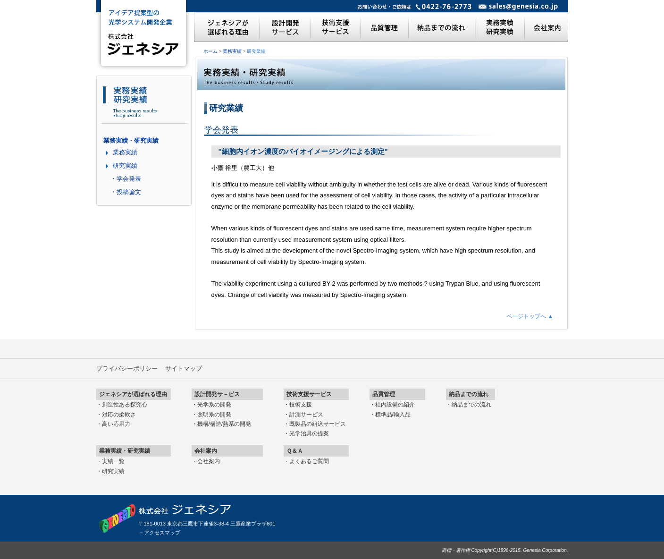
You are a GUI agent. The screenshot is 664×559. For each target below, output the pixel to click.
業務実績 (232, 51)
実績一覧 (113, 461)
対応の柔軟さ (119, 414)
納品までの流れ (471, 404)
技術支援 (300, 404)
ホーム (210, 51)
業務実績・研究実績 (131, 140)
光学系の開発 (214, 404)
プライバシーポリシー (127, 368)
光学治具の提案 (309, 433)
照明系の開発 (214, 414)
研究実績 (125, 165)
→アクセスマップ (159, 532)
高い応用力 (116, 424)
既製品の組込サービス (317, 424)
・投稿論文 (125, 191)
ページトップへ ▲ (529, 316)
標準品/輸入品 (393, 414)
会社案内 (208, 461)
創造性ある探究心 (124, 404)
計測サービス (306, 414)
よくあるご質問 (309, 461)
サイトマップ (183, 368)
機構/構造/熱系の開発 (224, 424)
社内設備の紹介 (395, 404)
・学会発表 (125, 178)
